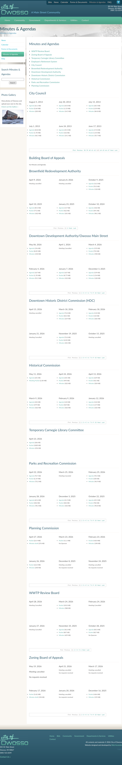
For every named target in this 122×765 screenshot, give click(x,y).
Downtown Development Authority (46, 72)
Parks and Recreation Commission (45, 82)
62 (95, 150)
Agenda (31, 106)
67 (108, 150)
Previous (80, 150)
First (74, 150)
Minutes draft (33, 543)
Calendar (64, 2)
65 (103, 150)
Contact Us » (5, 757)
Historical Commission (40, 79)
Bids (50, 2)
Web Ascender (116, 745)
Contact (85, 20)
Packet (31, 108)
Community (19, 20)
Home (7, 20)
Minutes (32, 111)
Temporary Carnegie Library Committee (47, 58)
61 (92, 150)
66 (106, 150)
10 (96, 293)
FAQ (109, 2)
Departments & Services (55, 20)
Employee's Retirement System (44, 61)
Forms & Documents (78, 2)
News (56, 2)
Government (34, 20)
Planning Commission (40, 86)
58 (85, 150)
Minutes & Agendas (97, 2)
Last (116, 150)
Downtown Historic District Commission (48, 75)
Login (120, 749)
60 (90, 150)
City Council (36, 65)
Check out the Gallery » (9, 107)
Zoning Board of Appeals (41, 55)
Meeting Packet (34, 381)
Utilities (74, 20)
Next (111, 150)
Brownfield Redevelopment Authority (46, 68)
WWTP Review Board (40, 51)
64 (101, 150)
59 (87, 150)
